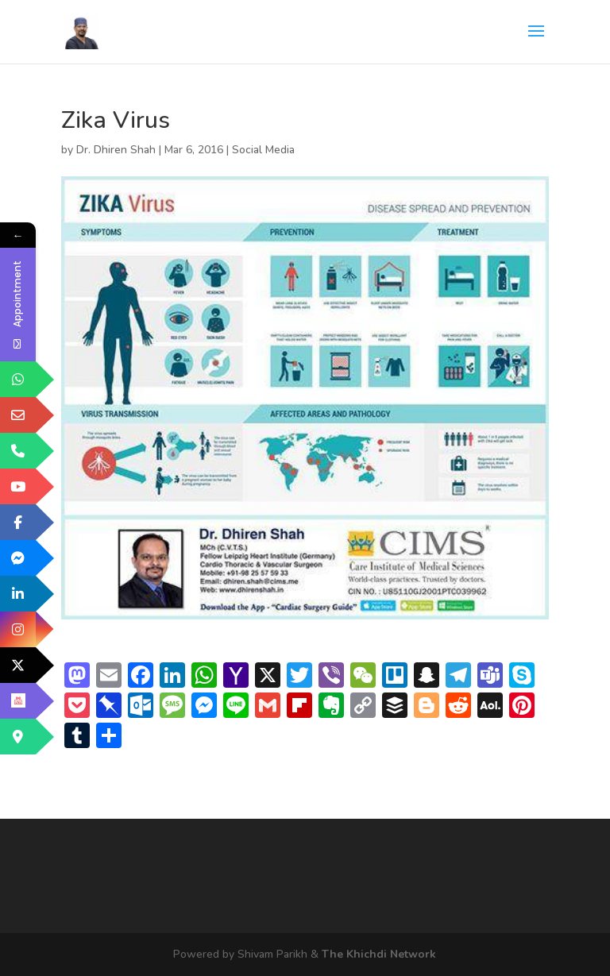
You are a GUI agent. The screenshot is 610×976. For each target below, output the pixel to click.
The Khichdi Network (379, 954)
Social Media (263, 149)
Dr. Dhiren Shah (116, 149)
